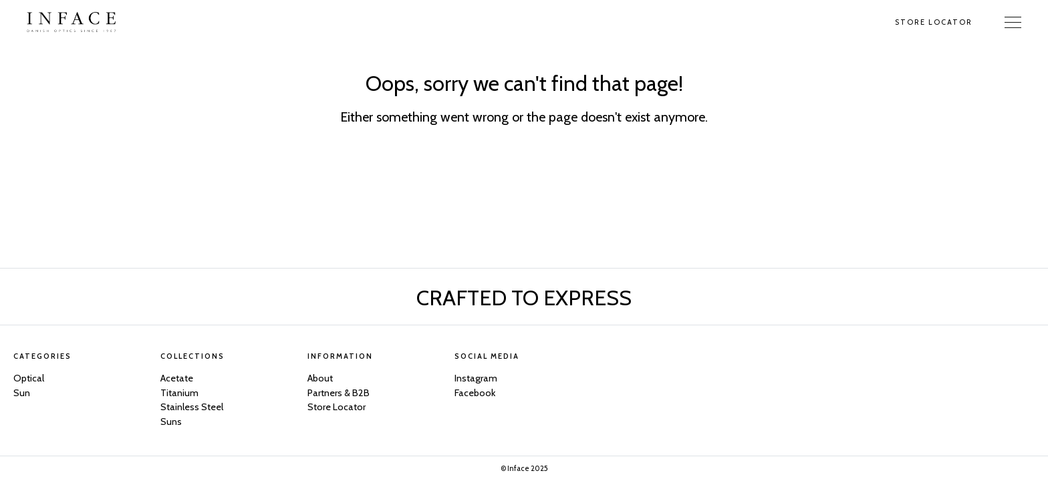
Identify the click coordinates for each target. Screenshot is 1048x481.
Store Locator (933, 22)
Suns (171, 422)
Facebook (474, 393)
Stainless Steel (191, 407)
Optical (28, 378)
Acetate (176, 378)
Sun (21, 393)
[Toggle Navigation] (1013, 22)
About (320, 378)
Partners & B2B (338, 393)
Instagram (475, 378)
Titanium (179, 393)
